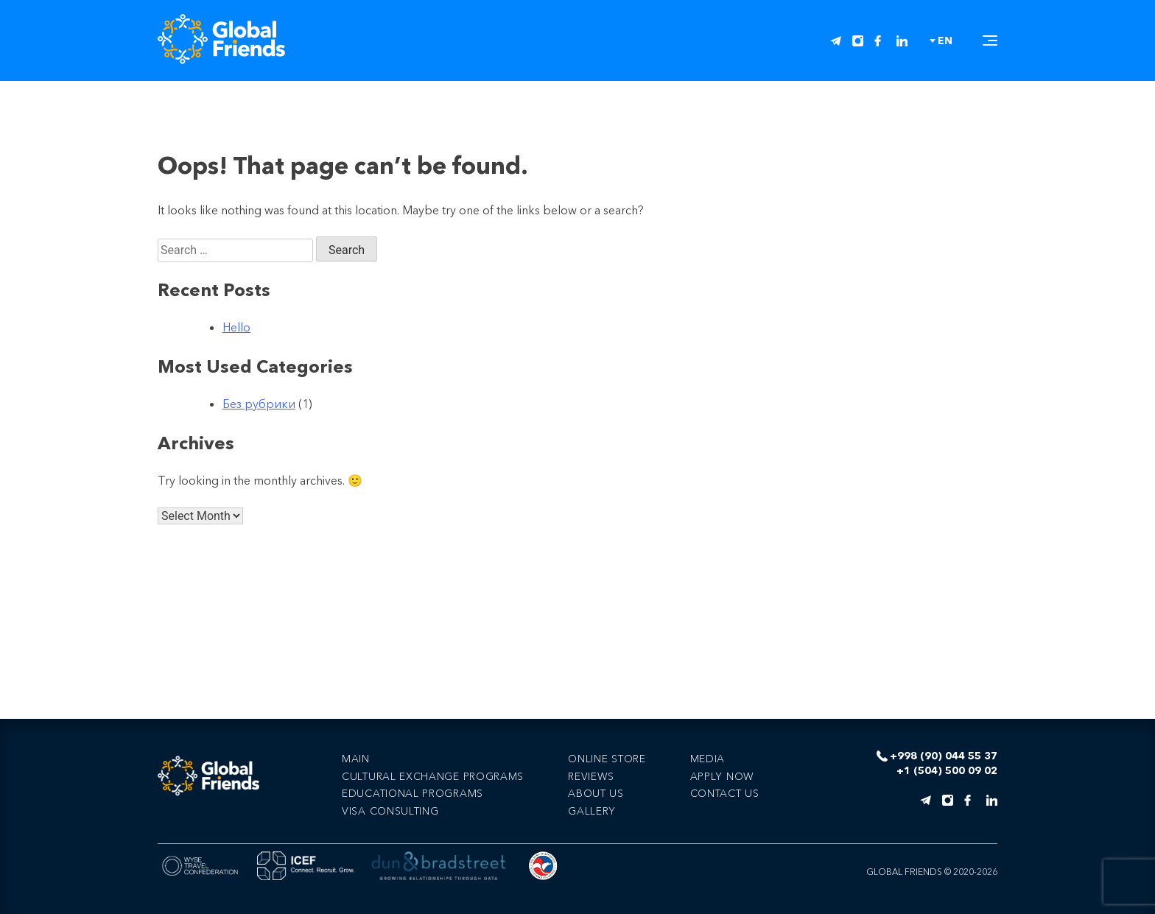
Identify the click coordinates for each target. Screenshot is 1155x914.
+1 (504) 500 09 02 (946, 770)
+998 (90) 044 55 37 (943, 756)
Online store (606, 758)
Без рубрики (258, 403)
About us (596, 793)
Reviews (591, 776)
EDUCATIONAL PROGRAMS (412, 793)
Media (708, 758)
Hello (236, 327)
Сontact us (724, 793)
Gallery (592, 811)
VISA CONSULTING (390, 811)
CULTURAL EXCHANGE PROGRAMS (433, 776)
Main (356, 758)
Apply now (722, 776)
